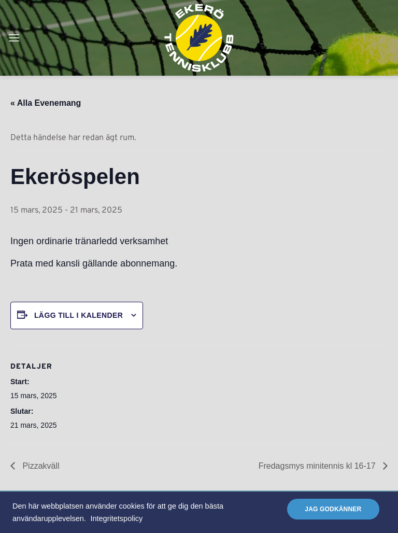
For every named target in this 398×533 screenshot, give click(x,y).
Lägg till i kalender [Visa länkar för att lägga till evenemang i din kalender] (78, 315)
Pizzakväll (40, 465)
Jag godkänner (333, 509)
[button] (14, 37)
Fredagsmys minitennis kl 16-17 (318, 465)
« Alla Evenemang (45, 103)
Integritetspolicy (116, 518)
